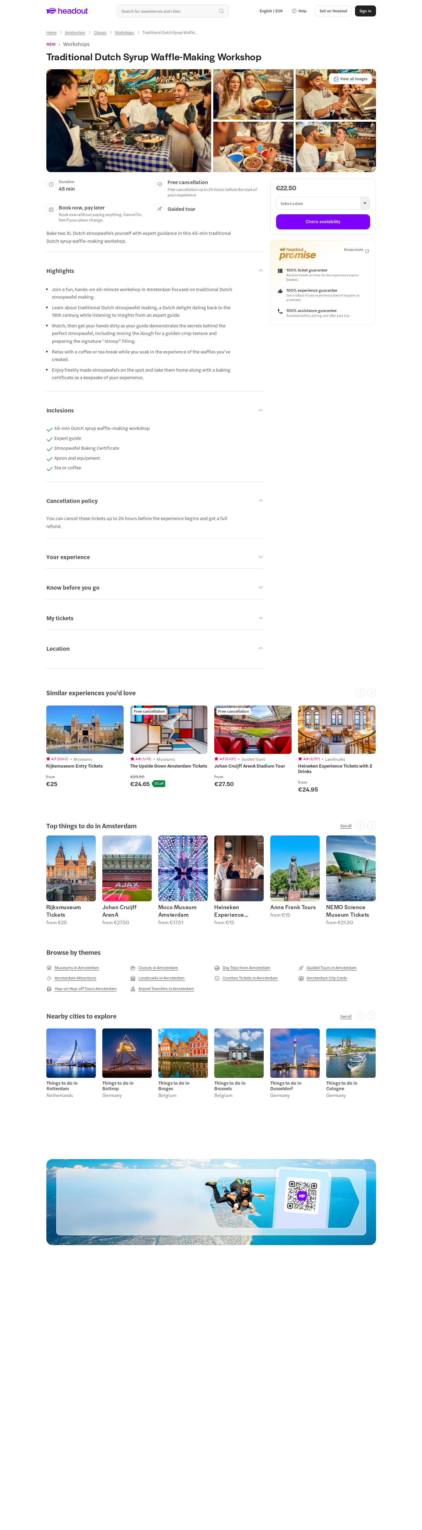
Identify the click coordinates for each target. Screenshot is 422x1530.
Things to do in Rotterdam (62, 1085)
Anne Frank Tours (293, 907)
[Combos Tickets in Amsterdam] (246, 978)
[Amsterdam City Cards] (322, 978)
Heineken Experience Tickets (229, 910)
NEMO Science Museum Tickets (347, 910)
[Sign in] (365, 10)
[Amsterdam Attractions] (71, 978)
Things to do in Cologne (341, 1085)
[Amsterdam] (75, 32)
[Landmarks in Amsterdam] (157, 978)
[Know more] (356, 249)
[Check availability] (323, 221)
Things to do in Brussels (230, 1085)
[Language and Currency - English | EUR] (271, 10)
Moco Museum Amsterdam (177, 910)
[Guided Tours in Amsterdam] (327, 968)
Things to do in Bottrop (118, 1085)
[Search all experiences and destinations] (172, 11)
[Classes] (100, 32)
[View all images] (350, 78)
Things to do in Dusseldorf (285, 1085)
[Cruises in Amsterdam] (154, 968)
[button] (299, 10)
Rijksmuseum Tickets (63, 910)
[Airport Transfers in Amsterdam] (162, 989)
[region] (211, 752)
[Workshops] (124, 32)
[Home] (51, 32)
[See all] (346, 825)
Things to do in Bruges (174, 1085)
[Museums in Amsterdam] (72, 968)
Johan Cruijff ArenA (119, 910)
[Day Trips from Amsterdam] (242, 968)
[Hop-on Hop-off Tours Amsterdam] (81, 989)
